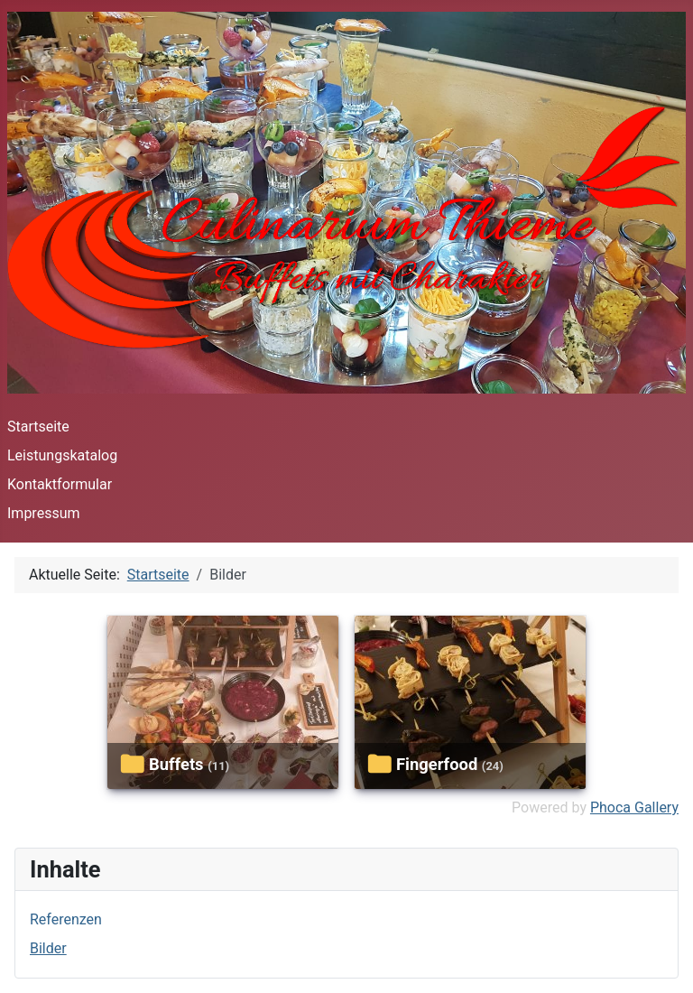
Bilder (48, 948)
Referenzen (66, 919)
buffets (176, 764)
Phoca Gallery (634, 807)
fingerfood (436, 764)
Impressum (43, 513)
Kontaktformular (59, 484)
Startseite (38, 426)
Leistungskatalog (62, 455)
